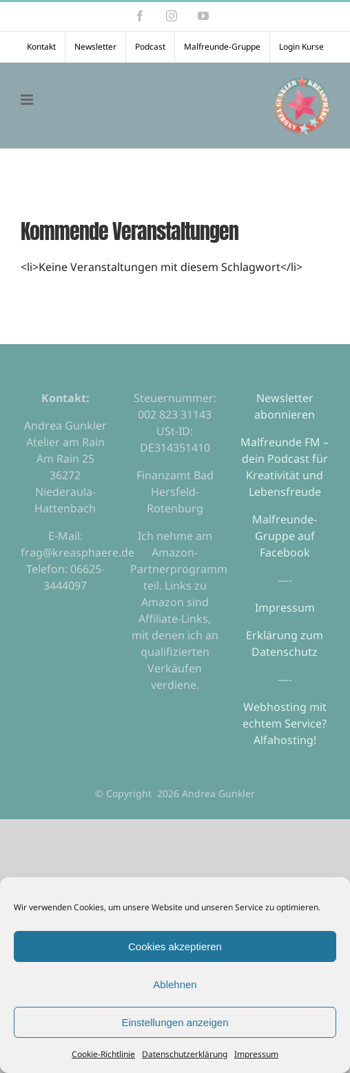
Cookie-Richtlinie (103, 1054)
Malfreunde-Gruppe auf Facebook (284, 536)
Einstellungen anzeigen (174, 1022)
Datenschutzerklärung (184, 1054)
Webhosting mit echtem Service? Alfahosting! (285, 723)
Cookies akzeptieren (175, 946)
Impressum (256, 1054)
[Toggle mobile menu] (28, 99)
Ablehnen (174, 984)
